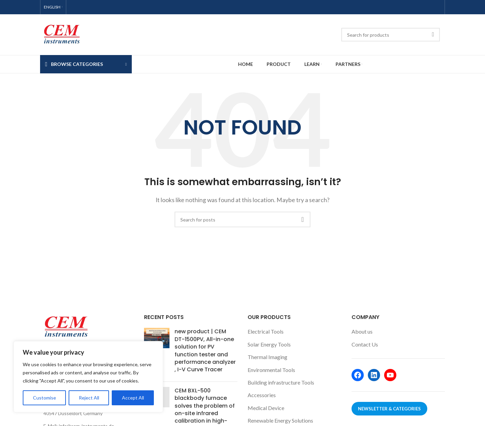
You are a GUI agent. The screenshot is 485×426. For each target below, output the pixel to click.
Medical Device (266, 408)
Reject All (89, 398)
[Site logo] (61, 34)
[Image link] (65, 326)
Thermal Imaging (267, 357)
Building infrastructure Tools (281, 382)
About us (362, 331)
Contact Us (365, 344)
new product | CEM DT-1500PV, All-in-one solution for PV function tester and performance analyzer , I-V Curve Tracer (205, 350)
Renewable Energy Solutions (280, 420)
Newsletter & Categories (389, 408)
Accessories (262, 395)
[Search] (390, 34)
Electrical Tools (266, 331)
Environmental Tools (271, 370)
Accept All (133, 398)
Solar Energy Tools (269, 344)
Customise (44, 398)
